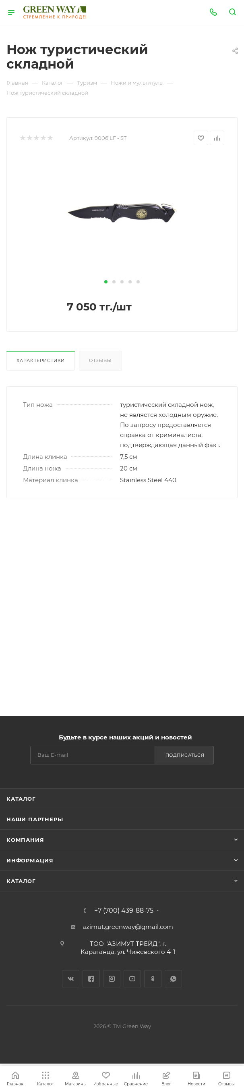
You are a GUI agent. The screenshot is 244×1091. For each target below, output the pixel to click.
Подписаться (185, 755)
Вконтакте (70, 978)
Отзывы (100, 360)
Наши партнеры (34, 819)
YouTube (132, 978)
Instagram (111, 978)
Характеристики (41, 360)
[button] (106, 282)
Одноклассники (152, 978)
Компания (25, 840)
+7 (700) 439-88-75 (123, 911)
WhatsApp (173, 978)
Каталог (21, 798)
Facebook (91, 978)
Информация (30, 860)
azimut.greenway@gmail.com (128, 927)
